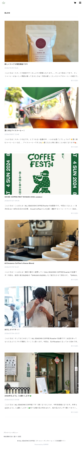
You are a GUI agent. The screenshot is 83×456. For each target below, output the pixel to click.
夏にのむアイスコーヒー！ (15, 130)
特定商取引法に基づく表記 (12, 436)
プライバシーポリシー (11, 432)
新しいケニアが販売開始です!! (16, 64)
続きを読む (74, 80)
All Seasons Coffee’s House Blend (19, 263)
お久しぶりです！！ (12, 329)
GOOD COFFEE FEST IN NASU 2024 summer (24, 197)
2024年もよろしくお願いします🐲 (18, 396)
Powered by (41, 444)
